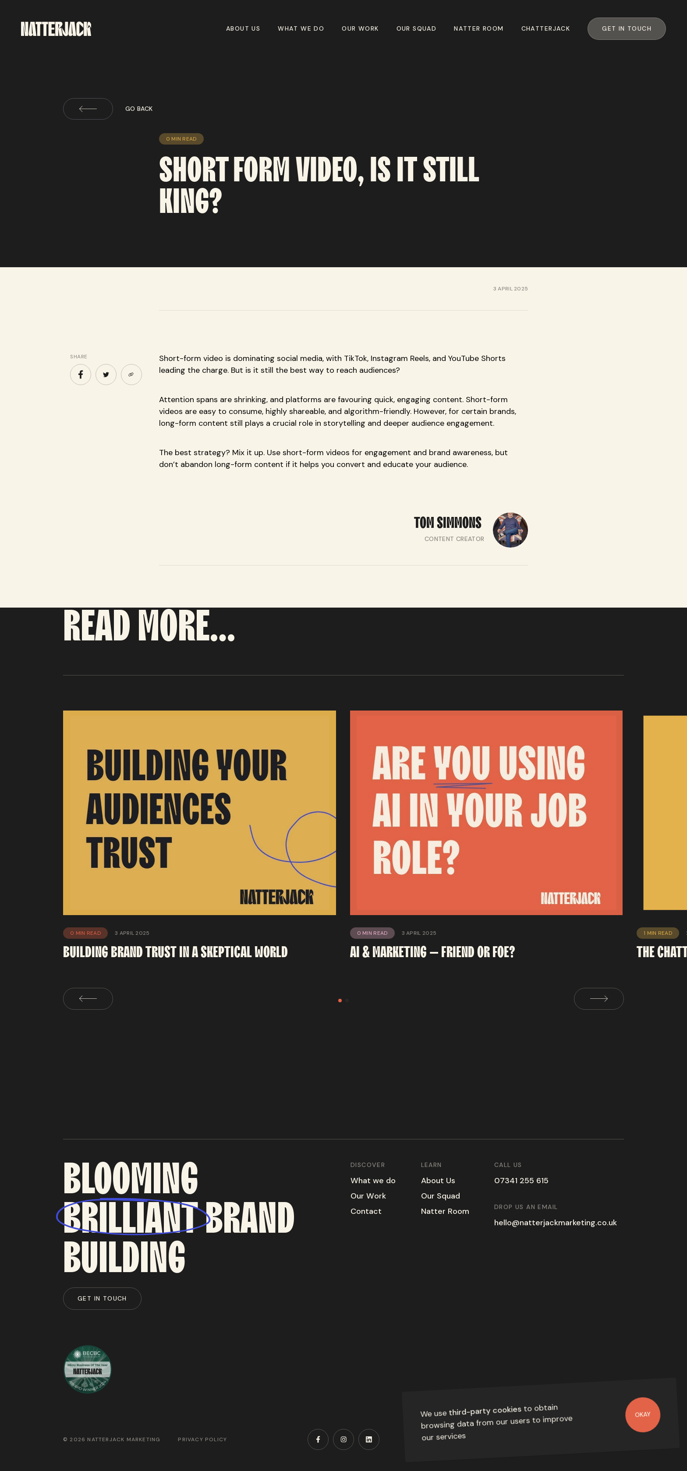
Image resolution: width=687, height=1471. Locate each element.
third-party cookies (485, 1411)
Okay (643, 1414)
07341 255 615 (521, 1180)
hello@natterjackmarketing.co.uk (555, 1222)
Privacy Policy (202, 1439)
